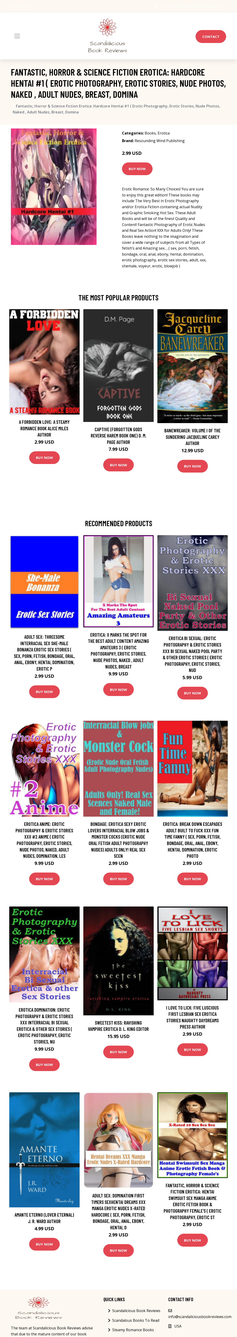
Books (150, 133)
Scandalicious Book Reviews (136, 1310)
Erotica (164, 133)
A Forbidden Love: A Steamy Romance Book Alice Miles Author (44, 428)
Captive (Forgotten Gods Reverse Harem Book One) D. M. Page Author (118, 435)
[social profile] (32, 6)
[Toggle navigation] (17, 36)
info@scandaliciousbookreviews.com (194, 6)
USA (159, 6)
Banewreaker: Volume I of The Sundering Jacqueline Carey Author (192, 436)
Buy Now (137, 168)
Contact (210, 36)
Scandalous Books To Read (135, 1320)
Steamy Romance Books (133, 1329)
